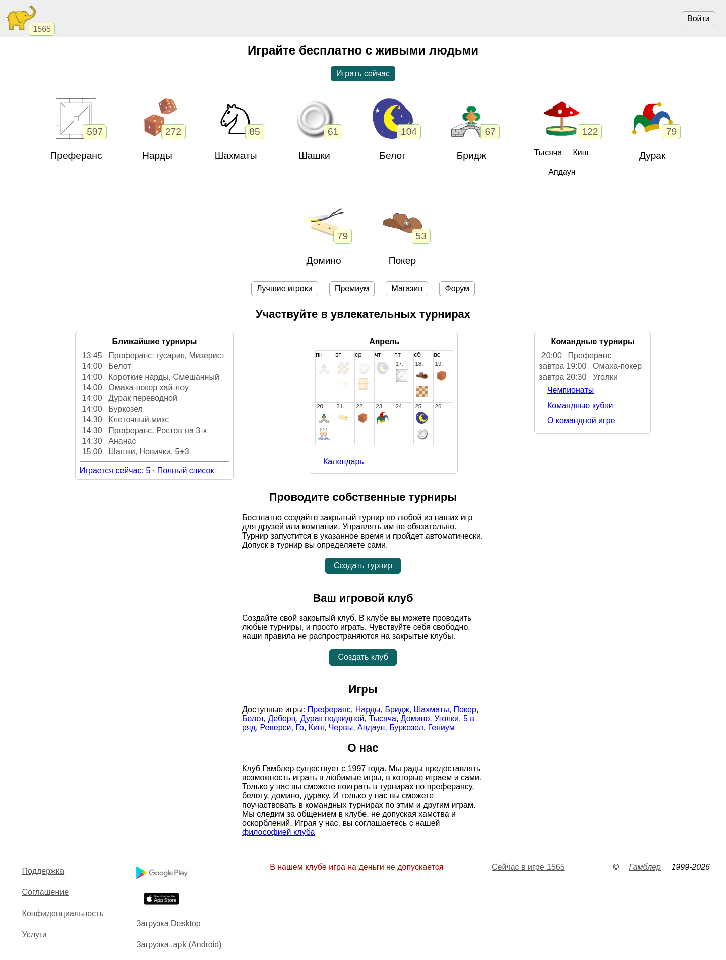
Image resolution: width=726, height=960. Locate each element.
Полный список (185, 470)
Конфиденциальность (63, 913)
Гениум (441, 727)
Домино (324, 260)
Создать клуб (363, 657)
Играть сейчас (363, 73)
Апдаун (561, 172)
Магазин (406, 288)
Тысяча (548, 152)
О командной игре (581, 420)
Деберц (282, 718)
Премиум (352, 288)
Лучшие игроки (285, 288)
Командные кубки (580, 405)
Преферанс (76, 155)
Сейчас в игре (528, 867)
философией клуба (278, 832)
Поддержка (43, 871)
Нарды (157, 155)
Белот (392, 155)
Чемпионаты (570, 390)
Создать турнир (363, 565)
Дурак (652, 155)
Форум (457, 288)
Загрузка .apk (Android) (179, 944)
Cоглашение (45, 892)
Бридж (471, 155)
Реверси (275, 727)
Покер (402, 260)
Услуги (34, 934)
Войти (698, 18)
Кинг (581, 152)
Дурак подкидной (332, 718)
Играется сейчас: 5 (115, 470)
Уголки (446, 718)
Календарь (343, 461)
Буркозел (406, 727)
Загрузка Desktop (168, 923)
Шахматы (431, 709)
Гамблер (645, 867)
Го (299, 727)
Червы (341, 727)
